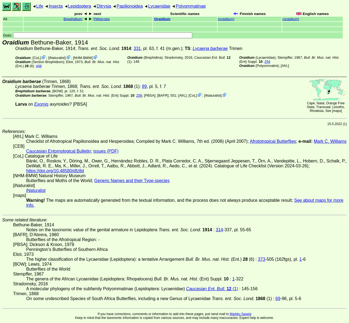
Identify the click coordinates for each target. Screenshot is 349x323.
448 (38, 66)
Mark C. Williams (330, 141)
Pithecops (102, 19)
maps (337, 111)
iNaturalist (57, 58)
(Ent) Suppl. (104, 95)
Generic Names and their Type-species (132, 180)
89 (144, 86)
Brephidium (73, 19)
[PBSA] (149, 95)
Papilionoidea (129, 6)
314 (219, 229)
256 (139, 95)
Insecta (56, 6)
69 (277, 298)
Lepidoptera (79, 6)
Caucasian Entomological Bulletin (58, 151)
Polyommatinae (191, 6)
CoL (37, 58)
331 (137, 48)
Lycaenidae (159, 6)
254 (267, 62)
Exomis (41, 104)
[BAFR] (163, 95)
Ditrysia (104, 6)
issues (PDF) (105, 151)
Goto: (97, 35)
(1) (109, 86)
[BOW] (57, 91)
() (226, 19)
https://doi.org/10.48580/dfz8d (55, 170)
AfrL (285, 66)
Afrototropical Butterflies (273, 141)
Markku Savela (240, 314)
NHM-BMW (83, 58)
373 (261, 259)
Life (39, 6)
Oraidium (162, 19)
